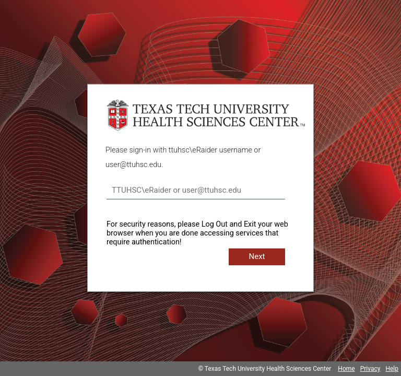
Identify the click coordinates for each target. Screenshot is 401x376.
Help (391, 368)
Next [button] (257, 256)
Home (346, 368)
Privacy (370, 368)
